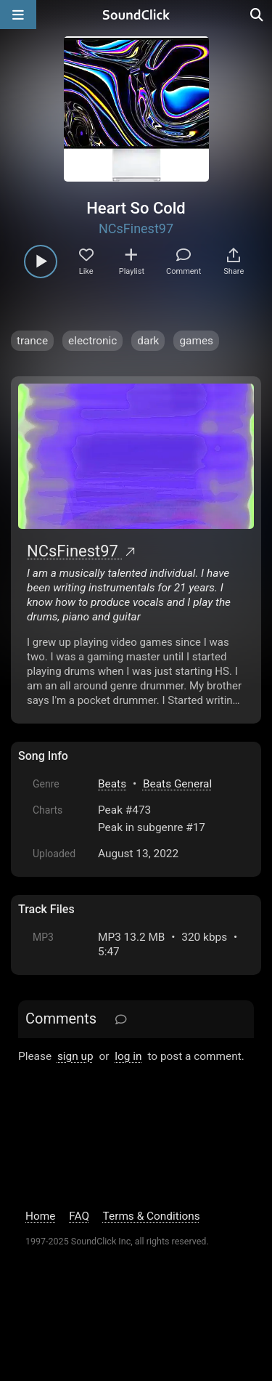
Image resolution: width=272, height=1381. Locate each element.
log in (128, 1056)
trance (32, 340)
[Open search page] (257, 14)
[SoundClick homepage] (136, 14)
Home (40, 1216)
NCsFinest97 (136, 228)
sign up (75, 1056)
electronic (92, 340)
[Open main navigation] (18, 14)
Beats (112, 783)
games (196, 340)
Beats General (177, 783)
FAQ (79, 1216)
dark (148, 340)
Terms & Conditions (151, 1216)
